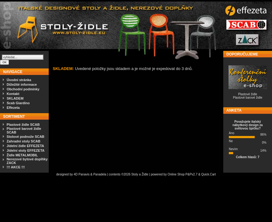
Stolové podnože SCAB (25, 136)
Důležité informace (22, 84)
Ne (231, 141)
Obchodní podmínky (23, 89)
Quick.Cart (208, 174)
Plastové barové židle (247, 97)
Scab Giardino (18, 103)
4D (76, 174)
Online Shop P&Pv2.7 (182, 174)
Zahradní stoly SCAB (23, 141)
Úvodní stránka (19, 80)
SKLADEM (15, 98)
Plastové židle (247, 94)
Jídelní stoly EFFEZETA (26, 150)
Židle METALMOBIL (22, 155)
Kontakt (13, 94)
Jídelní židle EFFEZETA (25, 146)
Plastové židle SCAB (23, 124)
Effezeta (13, 107)
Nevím (233, 149)
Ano (231, 133)
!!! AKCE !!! (16, 167)
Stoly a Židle (139, 174)
